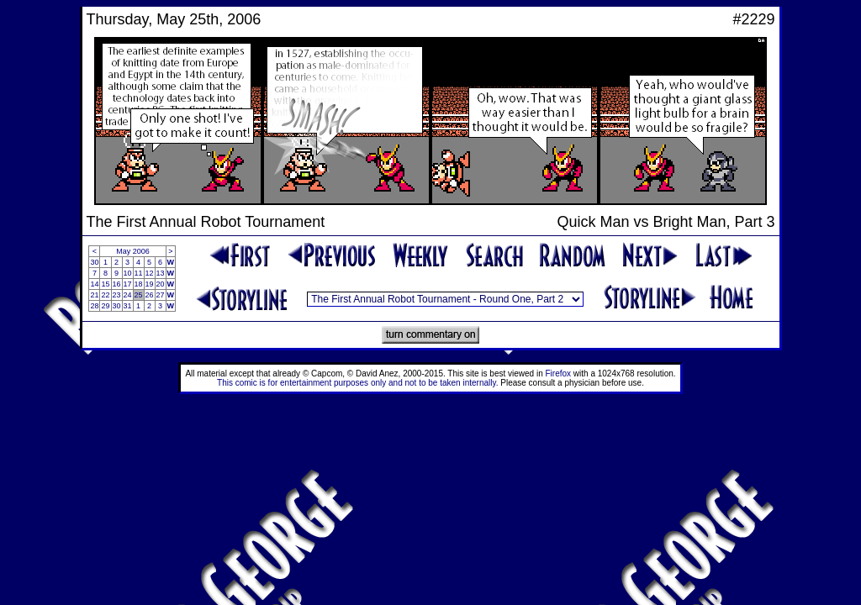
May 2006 (133, 251)
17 (128, 284)
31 (128, 306)
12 (149, 273)
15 (105, 284)
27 (160, 295)
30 (94, 262)
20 (160, 284)
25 (139, 295)
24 (128, 295)
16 (117, 284)
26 (149, 295)
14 (94, 284)
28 (94, 306)
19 (149, 284)
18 (139, 284)
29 (105, 306)
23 (117, 295)
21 (94, 295)
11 (139, 273)
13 (160, 273)
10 (128, 273)
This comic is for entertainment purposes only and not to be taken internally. (357, 382)
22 (105, 295)
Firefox (559, 373)
